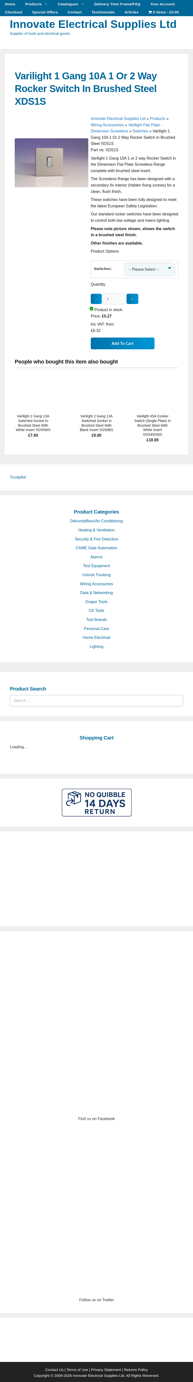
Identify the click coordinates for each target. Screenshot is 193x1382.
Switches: (103, 268)
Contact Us (54, 1368)
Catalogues (73, 4)
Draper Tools (96, 600)
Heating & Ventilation (96, 529)
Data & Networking (96, 591)
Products (39, 4)
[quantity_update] (114, 297)
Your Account (162, 4)
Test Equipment (96, 564)
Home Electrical (96, 636)
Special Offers (45, 12)
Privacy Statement (106, 1368)
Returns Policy (136, 1368)
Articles (132, 12)
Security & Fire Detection (96, 537)
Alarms (96, 555)
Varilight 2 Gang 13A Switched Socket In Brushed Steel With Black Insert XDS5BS (96, 421)
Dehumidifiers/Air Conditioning (96, 519)
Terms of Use (77, 1368)
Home (10, 4)
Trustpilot (18, 476)
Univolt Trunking (96, 573)
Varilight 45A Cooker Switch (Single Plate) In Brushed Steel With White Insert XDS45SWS (152, 424)
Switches (140, 131)
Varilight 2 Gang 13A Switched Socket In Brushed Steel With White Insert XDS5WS (33, 421)
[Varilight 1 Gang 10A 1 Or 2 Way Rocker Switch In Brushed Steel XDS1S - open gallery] (51, 210)
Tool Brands (96, 618)
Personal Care (96, 627)
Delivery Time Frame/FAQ (117, 4)
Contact (75, 12)
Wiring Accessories (107, 125)
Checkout (13, 12)
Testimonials (103, 12)
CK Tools (96, 609)
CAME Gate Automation (96, 546)
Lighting (96, 645)
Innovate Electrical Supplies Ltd (93, 24)
